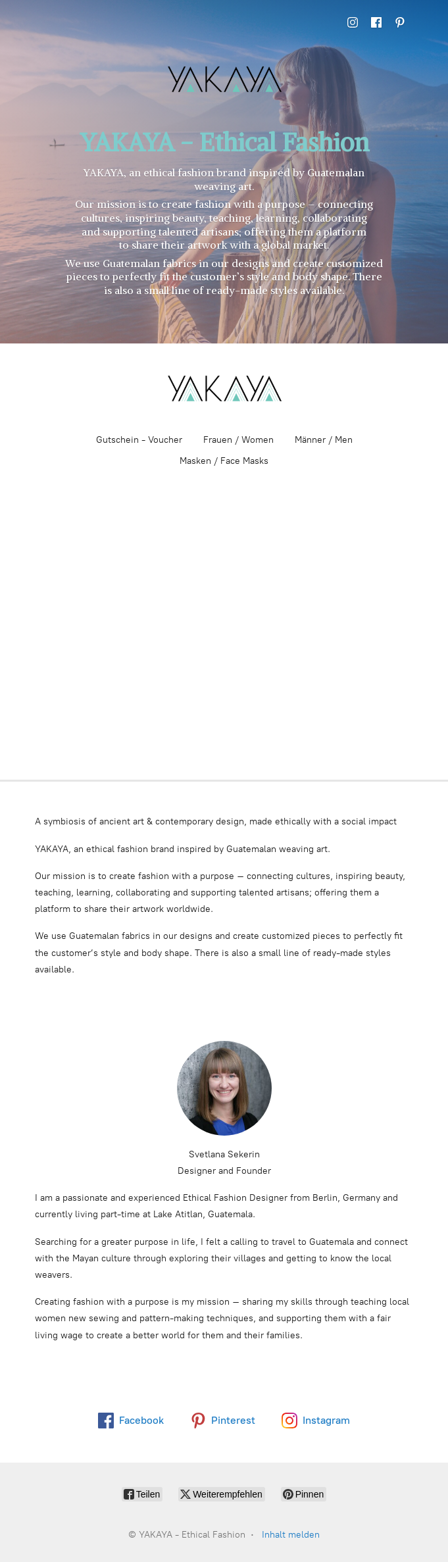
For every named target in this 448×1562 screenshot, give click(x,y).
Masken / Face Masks (224, 460)
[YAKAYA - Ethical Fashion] (224, 388)
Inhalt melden (291, 1534)
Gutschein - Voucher (139, 439)
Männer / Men (324, 439)
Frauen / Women (238, 439)
